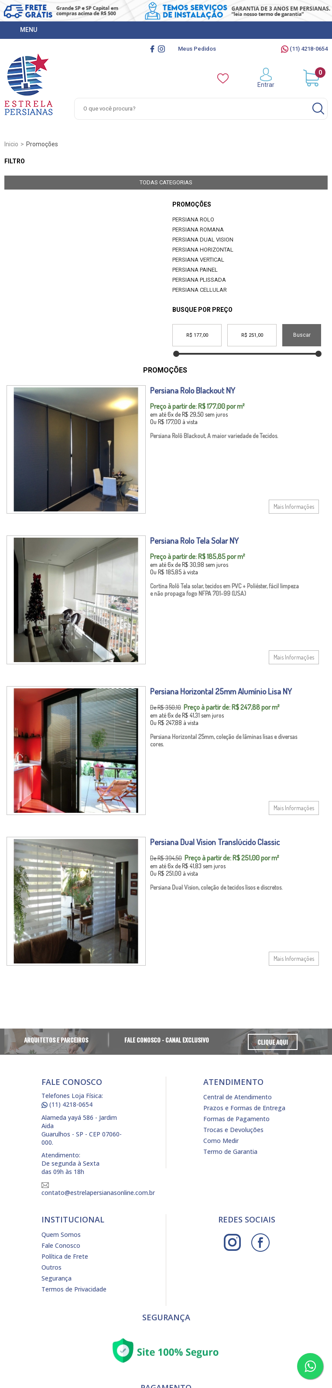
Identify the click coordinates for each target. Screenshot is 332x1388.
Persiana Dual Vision (202, 239)
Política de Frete (64, 1256)
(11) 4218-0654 (304, 48)
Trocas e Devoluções (233, 1130)
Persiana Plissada (199, 279)
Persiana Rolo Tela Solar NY (194, 540)
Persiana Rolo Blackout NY (192, 390)
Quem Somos (61, 1234)
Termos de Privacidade (73, 1289)
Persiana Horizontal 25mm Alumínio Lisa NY (221, 691)
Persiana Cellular (199, 290)
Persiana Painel (195, 269)
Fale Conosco (60, 1245)
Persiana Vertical (198, 259)
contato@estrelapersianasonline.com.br (98, 1189)
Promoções (191, 204)
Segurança (56, 1278)
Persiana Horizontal (202, 249)
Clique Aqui (272, 1041)
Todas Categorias (166, 182)
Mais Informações (294, 506)
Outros (51, 1267)
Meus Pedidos (197, 48)
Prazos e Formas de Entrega (244, 1108)
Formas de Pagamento (236, 1119)
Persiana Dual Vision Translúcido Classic (215, 841)
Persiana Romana (198, 229)
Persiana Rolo (193, 219)
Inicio (11, 144)
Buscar (302, 335)
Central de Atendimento (237, 1097)
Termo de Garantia (230, 1151)
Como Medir (221, 1140)
